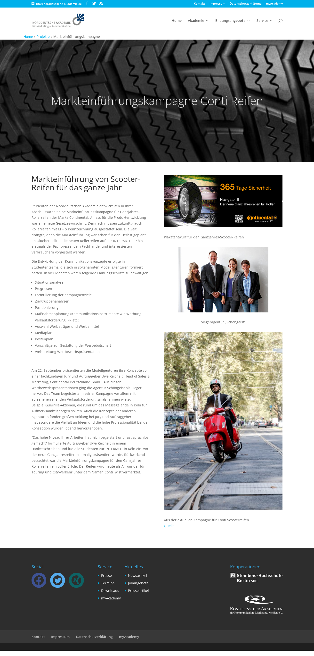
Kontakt (199, 4)
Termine (108, 583)
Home (177, 21)
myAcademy (274, 4)
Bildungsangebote (230, 21)
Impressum (217, 4)
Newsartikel (137, 575)
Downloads (110, 590)
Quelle (169, 525)
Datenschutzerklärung (246, 4)
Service (262, 21)
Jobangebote (138, 583)
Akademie (196, 21)
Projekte (43, 36)
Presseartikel (138, 590)
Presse (106, 575)
